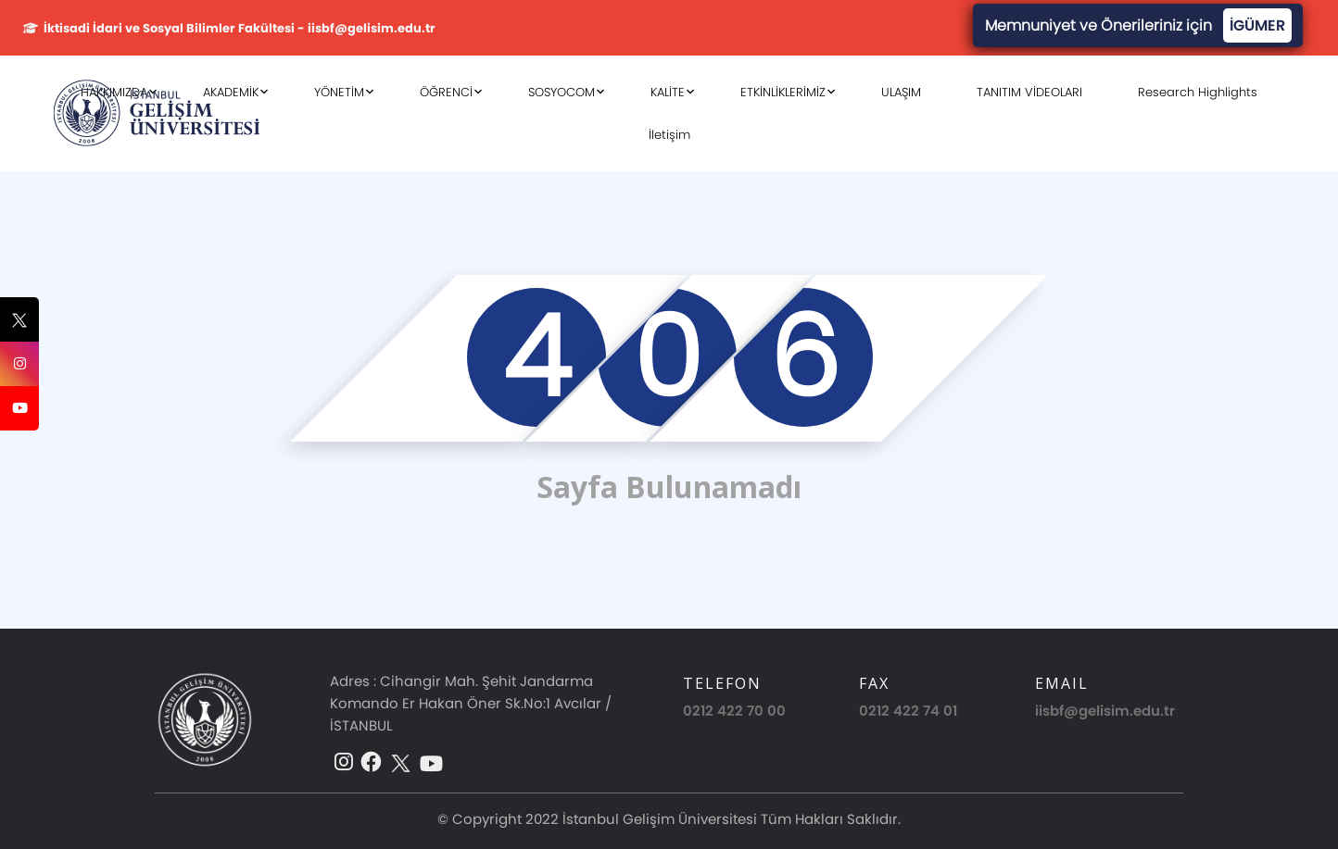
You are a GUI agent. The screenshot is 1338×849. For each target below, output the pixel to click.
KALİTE (667, 92)
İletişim (669, 135)
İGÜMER (1257, 25)
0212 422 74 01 (908, 710)
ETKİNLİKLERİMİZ (783, 92)
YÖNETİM (339, 92)
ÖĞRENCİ (446, 92)
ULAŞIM (901, 92)
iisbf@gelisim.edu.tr (1105, 710)
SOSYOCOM (561, 92)
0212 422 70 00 (734, 710)
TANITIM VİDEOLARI (1029, 92)
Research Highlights (1197, 92)
